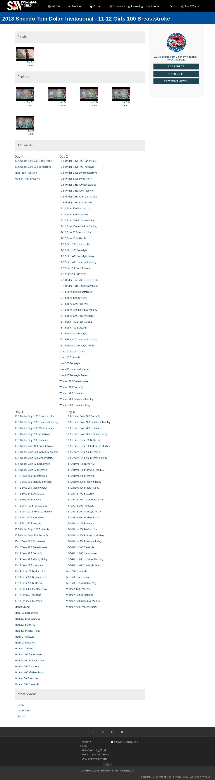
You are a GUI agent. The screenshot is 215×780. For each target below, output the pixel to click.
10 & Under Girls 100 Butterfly (83, 440)
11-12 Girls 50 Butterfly (72, 274)
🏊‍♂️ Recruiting (135, 6)
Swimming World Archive (96, 754)
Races (21, 704)
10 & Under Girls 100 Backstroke (77, 184)
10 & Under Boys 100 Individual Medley (88, 422)
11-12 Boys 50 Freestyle (28, 499)
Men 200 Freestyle (69, 363)
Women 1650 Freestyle (27, 178)
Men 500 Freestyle (25, 642)
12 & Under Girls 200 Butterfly (31, 535)
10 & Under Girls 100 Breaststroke (34, 446)
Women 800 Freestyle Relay (75, 405)
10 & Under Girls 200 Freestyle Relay (86, 458)
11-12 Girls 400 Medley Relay (82, 517)
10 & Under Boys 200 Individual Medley (37, 422)
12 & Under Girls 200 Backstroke (33, 166)
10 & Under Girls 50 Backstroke (32, 463)
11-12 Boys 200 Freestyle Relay (83, 481)
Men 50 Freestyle (24, 636)
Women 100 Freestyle (78, 589)
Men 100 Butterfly (69, 357)
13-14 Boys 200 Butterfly (29, 553)
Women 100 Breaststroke (74, 381)
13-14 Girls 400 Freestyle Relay (83, 565)
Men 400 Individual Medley (74, 369)
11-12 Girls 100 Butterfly (80, 493)
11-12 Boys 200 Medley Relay (31, 487)
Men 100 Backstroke (26, 612)
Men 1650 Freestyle (26, 172)
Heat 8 (30, 133)
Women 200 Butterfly (27, 666)
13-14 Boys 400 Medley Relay (31, 559)
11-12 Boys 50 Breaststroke (75, 232)
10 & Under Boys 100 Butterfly (83, 416)
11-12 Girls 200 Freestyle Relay (83, 511)
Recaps (22, 716)
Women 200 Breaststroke (29, 660)
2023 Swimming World (94, 758)
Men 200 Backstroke (78, 577)
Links (135, 742)
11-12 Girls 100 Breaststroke (31, 505)
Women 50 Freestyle (26, 678)
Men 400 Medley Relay (27, 630)
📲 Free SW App (190, 6)
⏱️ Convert (96, 6)
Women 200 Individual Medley (83, 601)
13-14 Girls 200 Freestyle (73, 333)
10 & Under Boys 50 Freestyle (31, 440)
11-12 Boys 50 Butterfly (72, 238)
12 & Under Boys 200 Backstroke (33, 161)
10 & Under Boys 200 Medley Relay (34, 428)
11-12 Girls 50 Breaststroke (75, 268)
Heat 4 (62, 105)
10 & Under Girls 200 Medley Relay (34, 458)
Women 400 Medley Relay (29, 672)
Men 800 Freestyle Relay (73, 375)
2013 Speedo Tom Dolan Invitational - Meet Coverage (176, 58)
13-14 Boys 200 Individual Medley (85, 535)
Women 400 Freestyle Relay (81, 607)
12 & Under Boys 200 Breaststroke (79, 280)
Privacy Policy (180, 776)
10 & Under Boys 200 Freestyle (83, 428)
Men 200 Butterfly (25, 624)
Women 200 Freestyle (71, 393)
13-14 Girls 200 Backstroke (81, 553)
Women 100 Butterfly (71, 387)
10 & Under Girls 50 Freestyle (31, 470)
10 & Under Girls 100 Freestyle (76, 190)
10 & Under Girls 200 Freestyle (83, 452)
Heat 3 (30, 105)
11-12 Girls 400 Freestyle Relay (76, 256)
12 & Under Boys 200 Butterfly (32, 529)
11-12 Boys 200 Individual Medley (33, 481)
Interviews (23, 710)
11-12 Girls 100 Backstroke (74, 244)
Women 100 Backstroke (28, 654)
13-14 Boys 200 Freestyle (73, 303)
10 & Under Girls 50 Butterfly (75, 202)
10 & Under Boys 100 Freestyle (76, 166)
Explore (83, 746)
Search (128, 742)
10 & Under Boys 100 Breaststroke (34, 416)
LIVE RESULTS (176, 66)
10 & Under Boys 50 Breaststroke (78, 172)
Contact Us (147, 776)
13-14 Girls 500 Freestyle (28, 601)
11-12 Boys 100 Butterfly (80, 463)
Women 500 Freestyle (27, 684)
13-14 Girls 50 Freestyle (28, 595)
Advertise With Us (200, 776)
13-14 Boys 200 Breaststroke (31, 547)
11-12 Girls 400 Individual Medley (78, 262)
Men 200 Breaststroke (27, 618)
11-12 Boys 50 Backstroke (29, 493)
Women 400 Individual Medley (76, 399)
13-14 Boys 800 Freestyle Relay (76, 315)
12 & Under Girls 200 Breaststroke (78, 286)
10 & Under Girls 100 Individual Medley (88, 446)
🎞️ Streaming (117, 6)
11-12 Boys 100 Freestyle (73, 214)
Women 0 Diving (24, 648)
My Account (153, 6)
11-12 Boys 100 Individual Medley (85, 470)
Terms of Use (163, 776)
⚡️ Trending (75, 6)
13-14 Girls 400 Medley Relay (31, 589)
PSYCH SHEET (176, 74)
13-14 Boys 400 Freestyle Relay (83, 541)
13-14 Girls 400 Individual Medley (78, 339)
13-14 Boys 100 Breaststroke (75, 292)
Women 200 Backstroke (79, 595)
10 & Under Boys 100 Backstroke (78, 161)
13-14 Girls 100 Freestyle (80, 547)
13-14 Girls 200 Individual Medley (84, 559)
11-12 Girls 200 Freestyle (80, 505)
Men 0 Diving (22, 607)
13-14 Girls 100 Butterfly (73, 327)
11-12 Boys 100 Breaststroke (31, 475)
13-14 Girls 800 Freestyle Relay (76, 345)
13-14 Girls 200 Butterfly (28, 583)
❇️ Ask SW (54, 6)
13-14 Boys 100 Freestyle (80, 523)
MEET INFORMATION (176, 81)
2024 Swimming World (94, 750)
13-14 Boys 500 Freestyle (29, 565)
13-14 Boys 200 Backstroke (81, 529)
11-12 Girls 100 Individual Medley (84, 499)
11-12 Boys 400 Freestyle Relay (76, 220)
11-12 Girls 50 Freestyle (28, 523)
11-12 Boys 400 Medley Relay (82, 487)
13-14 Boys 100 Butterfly (73, 297)
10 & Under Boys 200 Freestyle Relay (87, 434)
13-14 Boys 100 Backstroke (30, 541)
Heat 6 (94, 105)
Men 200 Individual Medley (81, 583)
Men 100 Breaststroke (72, 351)
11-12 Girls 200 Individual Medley (33, 511)
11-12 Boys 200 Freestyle (80, 475)
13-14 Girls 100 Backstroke (30, 571)
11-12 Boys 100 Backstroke (74, 208)
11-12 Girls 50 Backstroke (29, 517)
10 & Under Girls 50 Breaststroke (78, 196)
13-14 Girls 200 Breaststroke (31, 577)
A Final (30, 65)
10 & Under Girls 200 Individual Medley (36, 452)
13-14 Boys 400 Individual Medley (78, 309)
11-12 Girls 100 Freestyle (73, 250)
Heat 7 (126, 105)
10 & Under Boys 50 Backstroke (32, 434)
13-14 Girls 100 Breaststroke (75, 321)
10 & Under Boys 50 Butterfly (75, 178)
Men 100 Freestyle (76, 571)
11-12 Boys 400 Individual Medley (78, 226)
